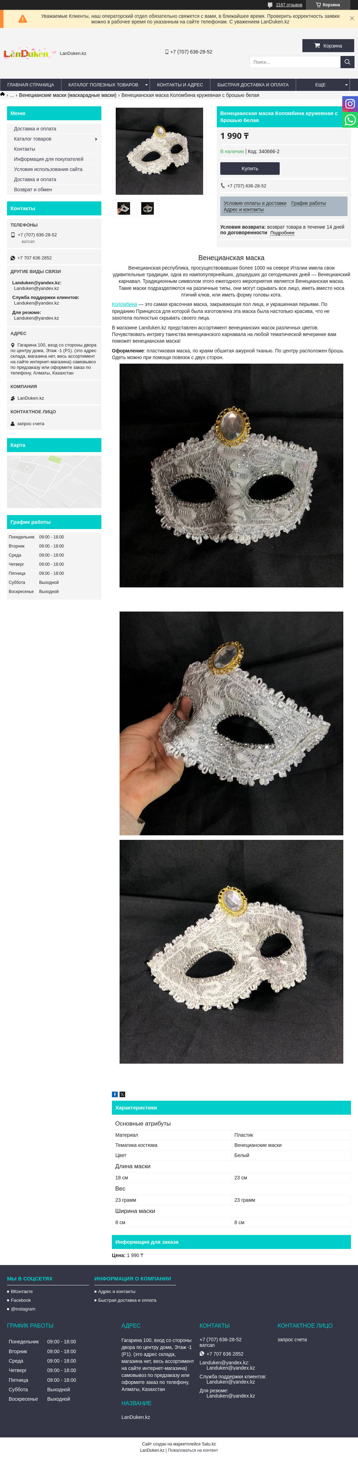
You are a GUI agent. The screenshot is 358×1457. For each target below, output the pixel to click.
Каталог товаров (32, 139)
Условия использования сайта (48, 169)
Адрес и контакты (116, 1291)
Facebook (21, 1300)
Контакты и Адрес (180, 84)
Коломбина (124, 304)
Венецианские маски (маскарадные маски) (67, 95)
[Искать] (348, 62)
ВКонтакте (22, 1291)
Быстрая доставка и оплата (127, 1300)
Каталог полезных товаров (103, 84)
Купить (250, 168)
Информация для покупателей (48, 159)
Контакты (24, 149)
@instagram (23, 1309)
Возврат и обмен (33, 189)
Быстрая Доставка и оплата (253, 84)
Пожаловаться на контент (193, 1450)
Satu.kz (209, 1444)
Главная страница (30, 84)
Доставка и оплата (35, 128)
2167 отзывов (289, 4)
